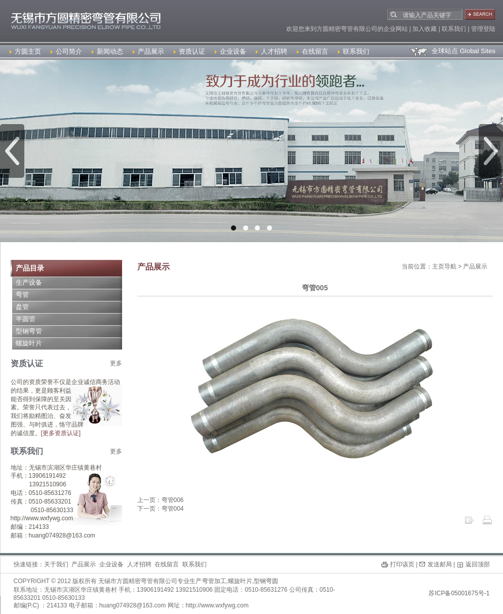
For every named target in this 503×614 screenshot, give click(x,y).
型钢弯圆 (266, 581)
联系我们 (353, 51)
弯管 (22, 294)
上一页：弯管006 (160, 500)
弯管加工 (214, 581)
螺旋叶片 (29, 343)
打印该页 (402, 564)
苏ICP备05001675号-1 (459, 593)
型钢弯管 (29, 331)
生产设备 (29, 282)
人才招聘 (271, 51)
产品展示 (148, 51)
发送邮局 (440, 564)
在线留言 (312, 51)
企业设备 (230, 51)
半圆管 (25, 319)
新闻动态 (107, 51)
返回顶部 (478, 564)
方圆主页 (25, 51)
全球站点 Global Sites (452, 51)
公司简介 (66, 51)
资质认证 (189, 51)
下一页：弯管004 (160, 508)
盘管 (22, 307)
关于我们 (56, 564)
